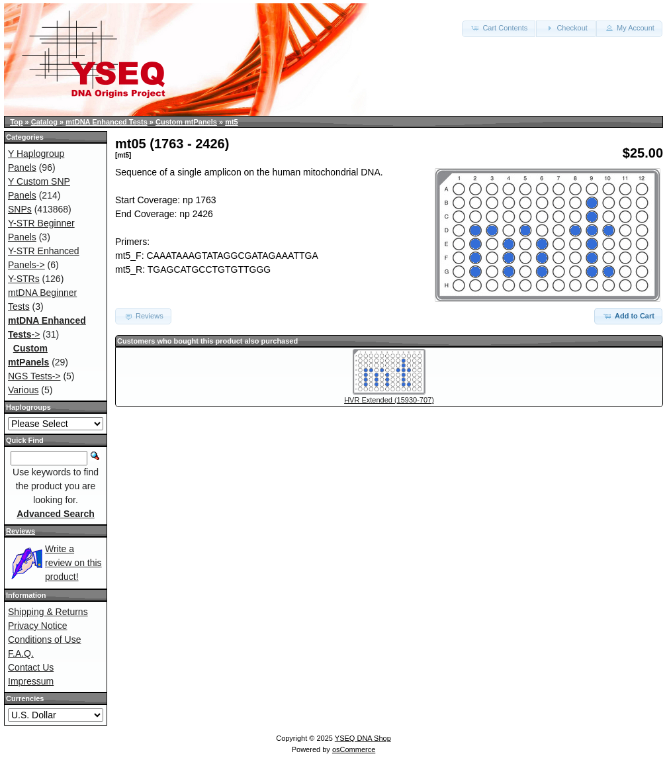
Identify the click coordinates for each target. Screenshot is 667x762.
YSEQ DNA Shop (363, 738)
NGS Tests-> (34, 376)
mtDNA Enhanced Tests (106, 122)
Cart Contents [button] (498, 28)
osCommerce (353, 749)
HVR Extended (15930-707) (389, 400)
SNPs (20, 209)
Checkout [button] (566, 28)
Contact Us (31, 667)
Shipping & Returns (48, 611)
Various (23, 390)
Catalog (44, 122)
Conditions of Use (44, 639)
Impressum (31, 681)
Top (16, 122)
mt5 (231, 122)
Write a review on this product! (73, 563)
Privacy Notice (37, 625)
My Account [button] (629, 28)
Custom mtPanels (186, 122)
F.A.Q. (21, 653)
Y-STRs (24, 278)
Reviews (20, 531)
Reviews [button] (143, 315)
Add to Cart (628, 315)
